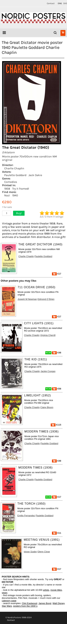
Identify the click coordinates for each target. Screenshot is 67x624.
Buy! (19, 213)
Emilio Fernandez (26, 515)
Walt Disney (59, 603)
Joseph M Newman (27, 299)
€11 (56, 533)
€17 (56, 273)
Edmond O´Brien (45, 299)
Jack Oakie (35, 175)
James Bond (44, 603)
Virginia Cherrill (48, 335)
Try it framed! (20, 188)
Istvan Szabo (30, 551)
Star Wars (7, 606)
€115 (56, 424)
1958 (7, 188)
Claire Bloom (46, 407)
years (4, 592)
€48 (56, 352)
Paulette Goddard (15, 175)
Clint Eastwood (29, 603)
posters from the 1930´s (25, 606)
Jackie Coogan (48, 371)
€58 (56, 388)
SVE (65, 3)
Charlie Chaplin (14, 168)
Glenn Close (43, 551)
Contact (51, 3)
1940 (15, 195)
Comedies (10, 182)
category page (9, 600)
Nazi (7, 195)
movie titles (56, 590)
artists (46, 590)
